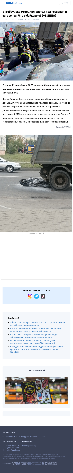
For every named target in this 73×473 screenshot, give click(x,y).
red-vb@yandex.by (29, 445)
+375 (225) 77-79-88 (11, 448)
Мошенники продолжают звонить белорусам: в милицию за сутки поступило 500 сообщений (33, 342)
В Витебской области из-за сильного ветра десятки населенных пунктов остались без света (35, 329)
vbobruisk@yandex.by (11, 450)
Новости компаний (36, 370)
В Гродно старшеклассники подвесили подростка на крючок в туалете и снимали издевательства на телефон (36, 349)
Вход (65, 3)
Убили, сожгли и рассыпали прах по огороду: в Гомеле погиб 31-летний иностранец (37, 323)
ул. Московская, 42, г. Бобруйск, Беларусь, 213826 (24, 437)
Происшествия (24, 19)
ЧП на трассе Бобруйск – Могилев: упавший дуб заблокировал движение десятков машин (34, 336)
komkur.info (38, 457)
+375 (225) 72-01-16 (11, 445)
